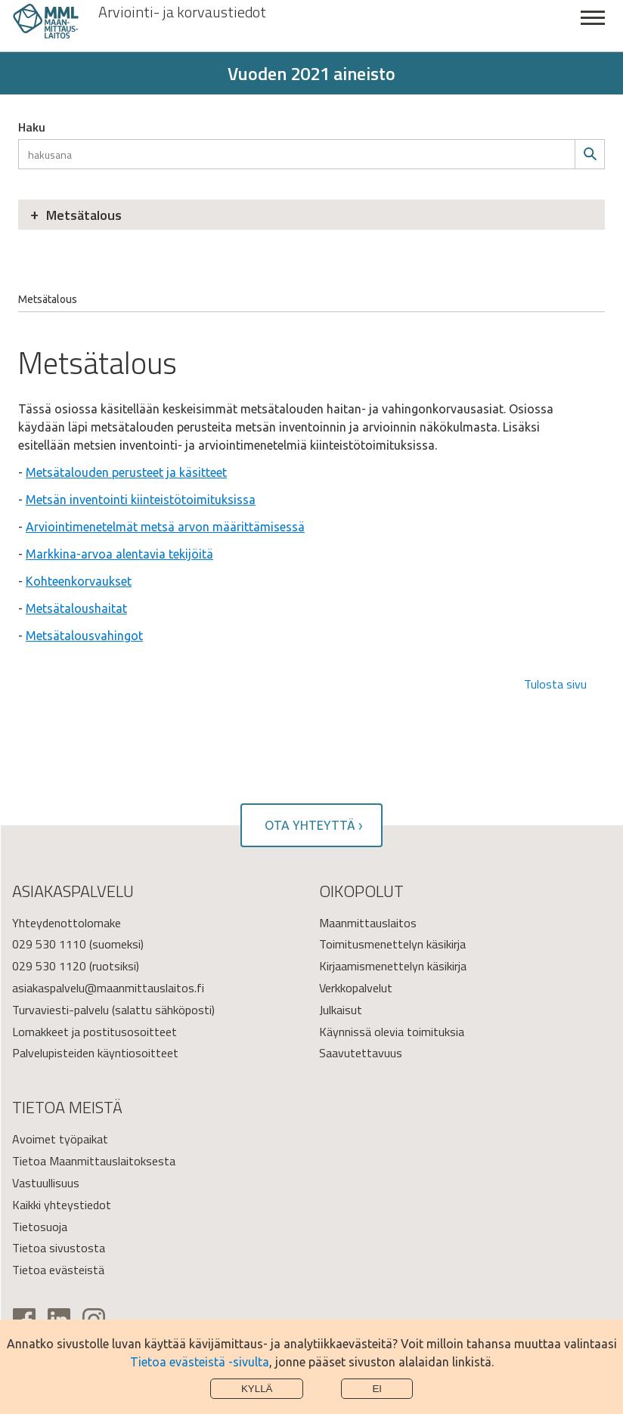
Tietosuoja (39, 1227)
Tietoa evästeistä (58, 1270)
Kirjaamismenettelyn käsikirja (392, 966)
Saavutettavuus (360, 1053)
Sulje (593, 26)
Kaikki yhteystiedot (61, 1205)
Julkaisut (340, 1010)
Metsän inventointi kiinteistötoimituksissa (141, 499)
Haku (31, 127)
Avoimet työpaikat (60, 1139)
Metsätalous (84, 215)
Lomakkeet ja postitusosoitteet (94, 1032)
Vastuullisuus (45, 1183)
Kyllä (257, 1388)
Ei (377, 1388)
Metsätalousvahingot (84, 635)
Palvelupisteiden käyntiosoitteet (95, 1053)
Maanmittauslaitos (368, 923)
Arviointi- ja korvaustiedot (182, 12)
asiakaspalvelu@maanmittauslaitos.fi (108, 988)
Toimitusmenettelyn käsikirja (392, 944)
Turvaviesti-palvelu (60, 1010)
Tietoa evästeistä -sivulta (199, 1362)
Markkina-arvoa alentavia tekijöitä (119, 554)
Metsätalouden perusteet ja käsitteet (126, 472)
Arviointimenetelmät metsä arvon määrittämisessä (165, 527)
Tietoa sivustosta (58, 1248)
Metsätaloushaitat (76, 608)
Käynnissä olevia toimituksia (391, 1032)
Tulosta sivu (555, 684)
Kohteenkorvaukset (79, 581)
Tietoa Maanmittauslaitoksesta (93, 1161)
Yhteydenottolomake (66, 923)
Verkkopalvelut (355, 988)
